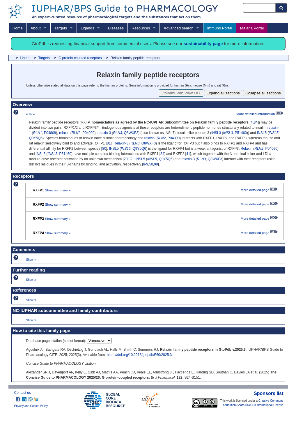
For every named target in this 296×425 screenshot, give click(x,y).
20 (125, 159)
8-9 (145, 164)
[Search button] (281, 8)
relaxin (64, 133)
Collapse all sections (263, 93)
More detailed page (259, 190)
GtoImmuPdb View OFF (180, 93)
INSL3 (216, 133)
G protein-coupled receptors (80, 58)
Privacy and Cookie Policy (31, 406)
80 (104, 149)
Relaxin (246, 149)
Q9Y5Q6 (36, 138)
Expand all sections (223, 93)
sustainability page (203, 43)
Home (18, 28)
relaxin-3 (104, 133)
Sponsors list (268, 393)
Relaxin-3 (121, 143)
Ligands (87, 28)
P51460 (241, 133)
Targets (60, 28)
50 (151, 164)
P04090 (88, 133)
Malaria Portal (252, 28)
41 (188, 154)
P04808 (50, 133)
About (35, 28)
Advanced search (179, 28)
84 (162, 154)
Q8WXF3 (131, 133)
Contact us (22, 393)
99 (156, 164)
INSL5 (262, 133)
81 (109, 143)
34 (256, 122)
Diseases (116, 28)
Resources (141, 28)
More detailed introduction (259, 114)
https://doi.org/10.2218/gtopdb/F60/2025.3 (139, 355)
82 (130, 159)
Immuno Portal (219, 28)
